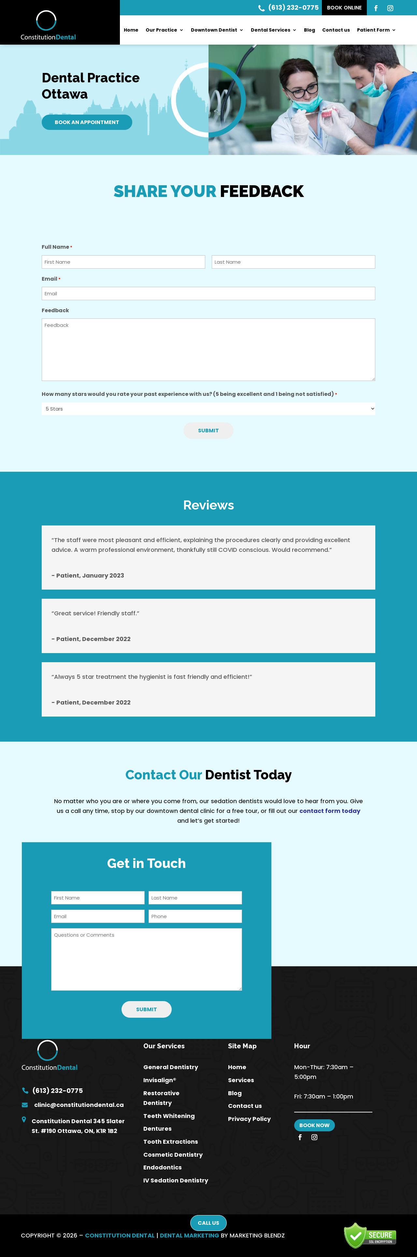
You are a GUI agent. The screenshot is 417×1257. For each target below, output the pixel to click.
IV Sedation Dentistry (175, 1180)
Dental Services (270, 30)
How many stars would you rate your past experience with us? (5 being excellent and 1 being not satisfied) (189, 395)
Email (51, 279)
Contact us (336, 30)
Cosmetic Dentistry (173, 1155)
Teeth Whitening (169, 1116)
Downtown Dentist (214, 30)
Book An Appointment (87, 122)
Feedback (55, 310)
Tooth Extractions (170, 1142)
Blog (309, 30)
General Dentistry (170, 1067)
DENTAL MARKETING (189, 1235)
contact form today (329, 811)
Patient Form (373, 30)
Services (241, 1080)
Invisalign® (159, 1080)
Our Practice (161, 30)
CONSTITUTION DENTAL (120, 1235)
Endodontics (162, 1167)
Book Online (344, 7)
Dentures (157, 1128)
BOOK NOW (314, 1125)
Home (131, 30)
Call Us (208, 1223)
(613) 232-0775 (288, 7)
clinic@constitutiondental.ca (79, 1105)
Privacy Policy (249, 1119)
